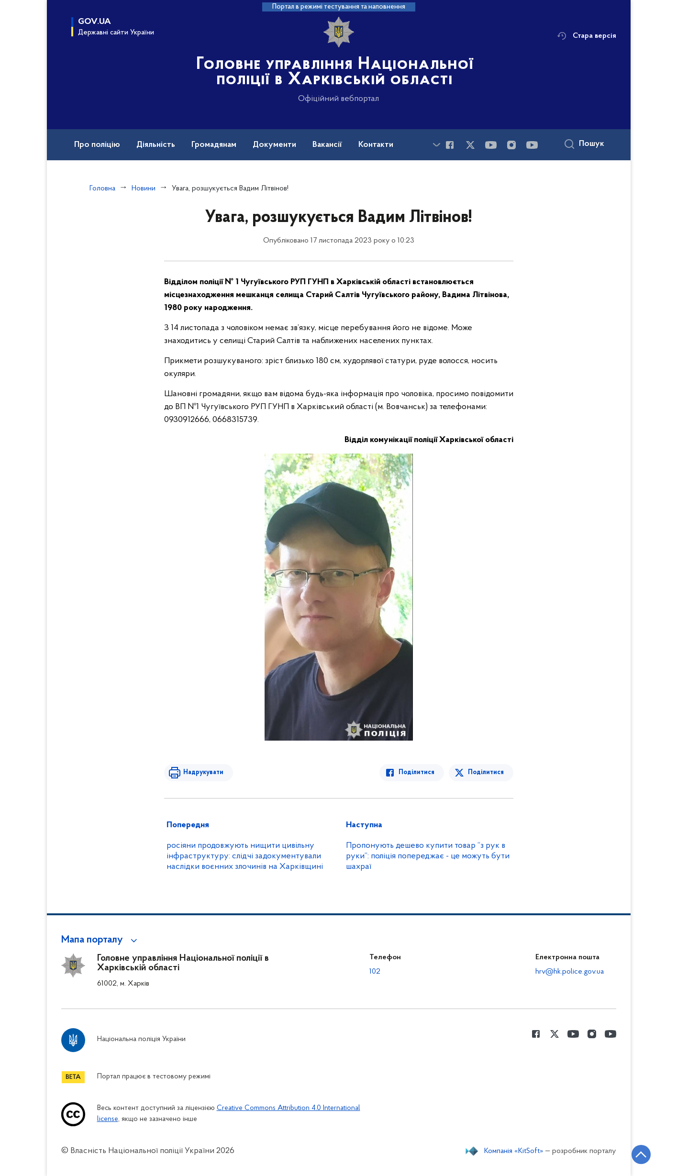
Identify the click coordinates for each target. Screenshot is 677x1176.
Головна (102, 188)
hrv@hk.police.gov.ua (569, 972)
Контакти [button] (375, 145)
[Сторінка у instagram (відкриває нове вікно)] (511, 145)
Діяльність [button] (155, 145)
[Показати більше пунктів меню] (437, 144)
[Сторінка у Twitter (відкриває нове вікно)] (470, 145)
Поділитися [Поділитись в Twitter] (486, 772)
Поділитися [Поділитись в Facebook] (416, 772)
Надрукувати (203, 772)
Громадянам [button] (213, 145)
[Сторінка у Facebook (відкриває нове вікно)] (449, 145)
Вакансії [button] (327, 145)
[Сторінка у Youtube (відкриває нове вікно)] (491, 145)
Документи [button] (274, 145)
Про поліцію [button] (97, 145)
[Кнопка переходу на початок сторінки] (641, 1154)
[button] (100, 940)
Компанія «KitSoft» (514, 1151)
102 (374, 972)
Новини (143, 188)
